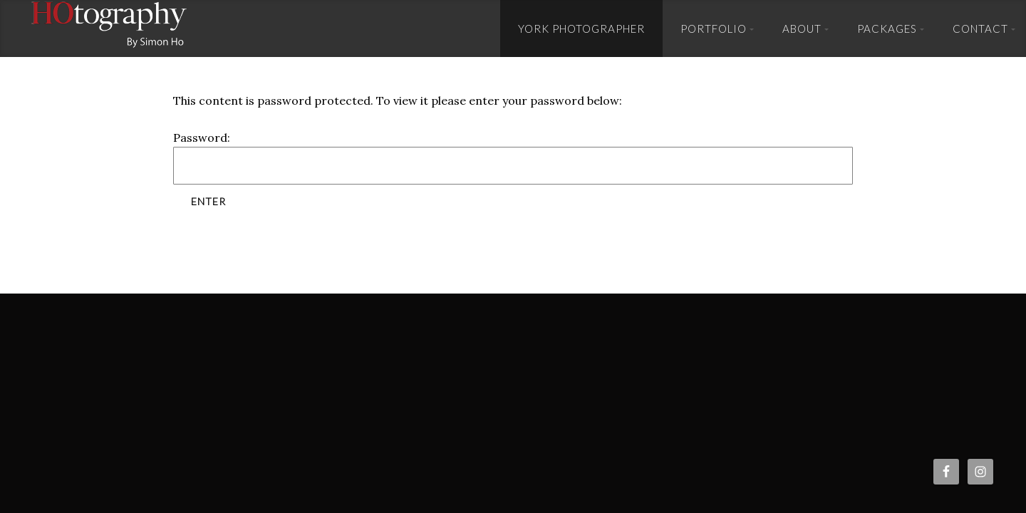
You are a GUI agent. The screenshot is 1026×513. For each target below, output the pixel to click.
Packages (887, 28)
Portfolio (713, 28)
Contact (980, 28)
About (802, 28)
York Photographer (581, 28)
